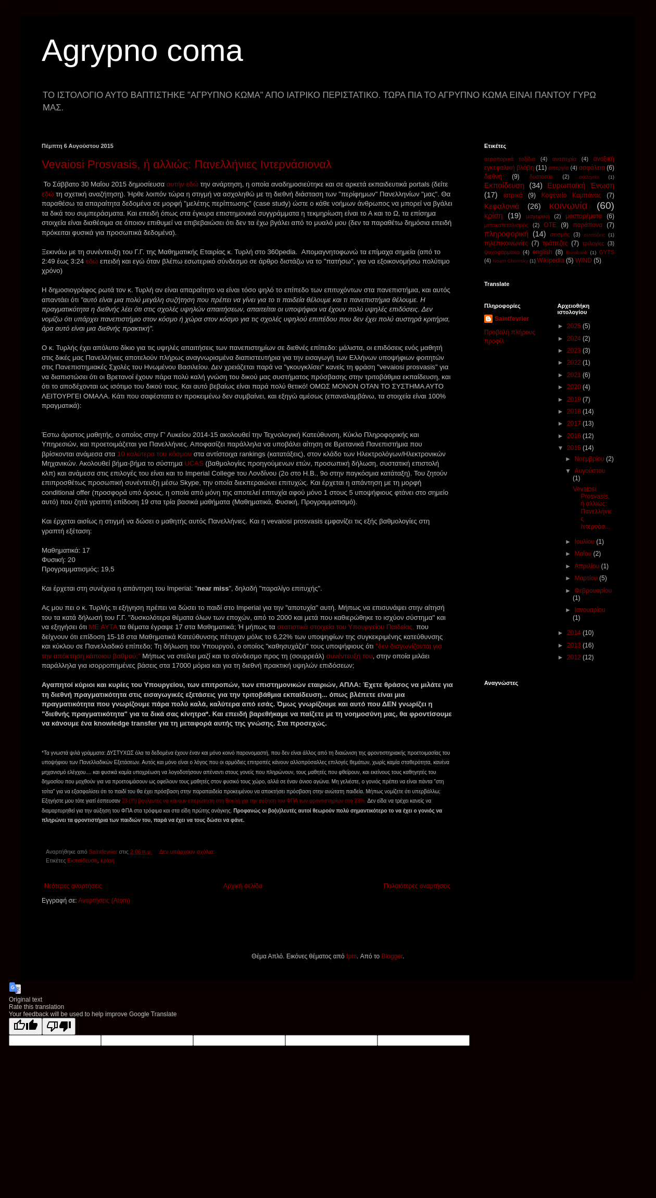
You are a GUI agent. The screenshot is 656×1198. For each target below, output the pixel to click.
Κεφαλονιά (501, 206)
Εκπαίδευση (82, 860)
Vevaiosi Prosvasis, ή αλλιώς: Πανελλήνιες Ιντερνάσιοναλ (187, 164)
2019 (575, 399)
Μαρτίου (586, 578)
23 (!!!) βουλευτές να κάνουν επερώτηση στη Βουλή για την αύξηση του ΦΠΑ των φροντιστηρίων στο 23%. (245, 801)
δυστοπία (541, 176)
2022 (575, 362)
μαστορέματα (583, 216)
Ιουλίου (585, 541)
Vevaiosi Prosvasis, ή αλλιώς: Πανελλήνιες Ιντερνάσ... (592, 507)
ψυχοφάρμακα (502, 252)
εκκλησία (589, 177)
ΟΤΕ (550, 225)
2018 (575, 411)
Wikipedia (550, 260)
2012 (575, 657)
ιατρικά (513, 195)
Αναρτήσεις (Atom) (104, 900)
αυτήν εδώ (183, 184)
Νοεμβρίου (590, 459)
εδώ (48, 194)
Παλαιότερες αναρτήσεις (417, 886)
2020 (575, 387)
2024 (575, 338)
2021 (575, 375)
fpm (351, 956)
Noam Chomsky (510, 261)
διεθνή (493, 176)
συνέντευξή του (349, 656)
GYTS (606, 252)
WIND (583, 260)
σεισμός (560, 234)
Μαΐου (583, 553)
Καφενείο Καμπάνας (571, 195)
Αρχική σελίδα (242, 886)
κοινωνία (568, 205)
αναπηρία (564, 159)
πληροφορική (506, 234)
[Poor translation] (58, 1026)
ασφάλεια (592, 167)
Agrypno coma (142, 50)
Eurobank (576, 252)
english (542, 252)
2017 (575, 423)
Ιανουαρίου (589, 610)
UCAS (194, 463)
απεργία (559, 168)
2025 (575, 326)
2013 (575, 645)
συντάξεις (594, 235)
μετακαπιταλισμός (506, 225)
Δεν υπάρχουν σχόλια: (188, 851)
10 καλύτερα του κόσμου (155, 454)
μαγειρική (538, 216)
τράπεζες (555, 243)
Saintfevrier (512, 318)
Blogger (392, 956)
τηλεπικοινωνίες (506, 243)
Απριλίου (587, 566)
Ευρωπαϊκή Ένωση (580, 185)
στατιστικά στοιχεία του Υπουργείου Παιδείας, (345, 627)
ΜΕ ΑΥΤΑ (104, 627)
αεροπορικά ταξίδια (509, 159)
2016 (575, 436)
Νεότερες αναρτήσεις (73, 886)
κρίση (107, 860)
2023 (575, 350)
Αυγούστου (589, 471)
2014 (575, 633)
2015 (575, 448)
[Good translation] (25, 1026)
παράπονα (587, 225)
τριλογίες (593, 243)
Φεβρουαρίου (593, 590)
